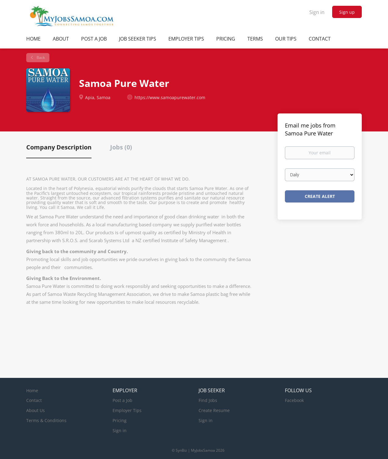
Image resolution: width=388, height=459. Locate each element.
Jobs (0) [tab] (121, 147)
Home (32, 390)
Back (40, 57)
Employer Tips (127, 410)
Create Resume (214, 410)
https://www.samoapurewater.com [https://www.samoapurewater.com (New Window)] (170, 97)
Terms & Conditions (46, 420)
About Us (35, 410)
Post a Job (122, 400)
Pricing (120, 420)
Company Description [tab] (59, 147)
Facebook (294, 400)
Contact (34, 400)
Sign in (317, 12)
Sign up (347, 12)
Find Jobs (208, 400)
